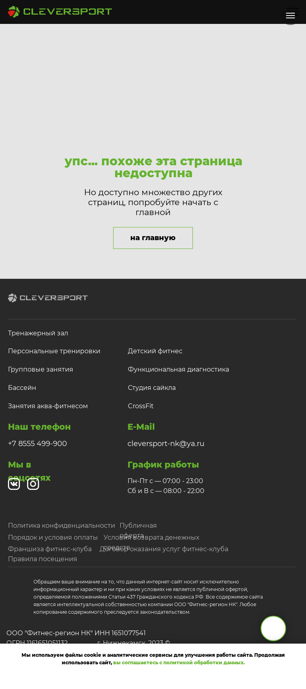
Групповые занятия (40, 369)
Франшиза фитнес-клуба (50, 549)
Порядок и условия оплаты (53, 537)
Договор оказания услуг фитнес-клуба (164, 549)
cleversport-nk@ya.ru (166, 443)
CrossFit (141, 406)
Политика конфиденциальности (61, 525)
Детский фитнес (155, 351)
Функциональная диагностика (178, 369)
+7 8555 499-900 (37, 443)
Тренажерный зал (38, 333)
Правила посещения (42, 559)
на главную (153, 237)
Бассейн (22, 387)
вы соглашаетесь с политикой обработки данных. (179, 663)
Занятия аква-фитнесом (48, 406)
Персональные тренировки (54, 351)
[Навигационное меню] (290, 15)
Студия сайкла (152, 387)
